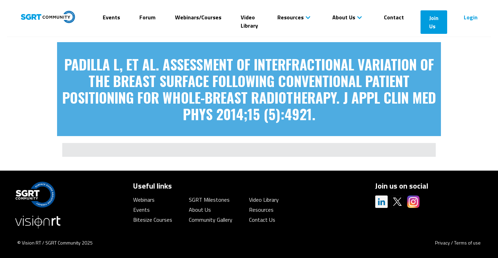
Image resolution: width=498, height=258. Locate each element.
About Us (343, 17)
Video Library (249, 21)
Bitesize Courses (152, 220)
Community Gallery (210, 220)
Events (111, 17)
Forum (147, 17)
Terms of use (467, 242)
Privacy (442, 242)
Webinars (144, 199)
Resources (290, 17)
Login (471, 17)
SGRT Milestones (209, 199)
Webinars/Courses (198, 17)
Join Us (434, 22)
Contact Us (262, 220)
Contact (394, 17)
